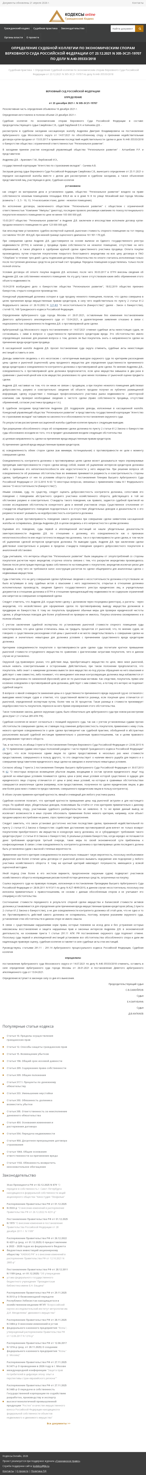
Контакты (137, 2)
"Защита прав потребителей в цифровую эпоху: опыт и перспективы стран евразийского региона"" (37, 1373)
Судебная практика (45, 28)
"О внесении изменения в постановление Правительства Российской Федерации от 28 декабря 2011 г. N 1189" (37, 1227)
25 (4, 748)
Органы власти (13, 37)
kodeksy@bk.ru (41, 1466)
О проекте (32, 37)
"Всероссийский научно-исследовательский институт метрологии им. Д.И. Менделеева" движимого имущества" (37, 1305)
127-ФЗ (54, 305)
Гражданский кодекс (17, 28)
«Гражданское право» (67, 1461)
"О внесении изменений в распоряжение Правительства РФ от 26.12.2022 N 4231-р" (37, 1210)
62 (7, 771)
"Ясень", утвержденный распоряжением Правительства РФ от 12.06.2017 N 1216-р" (37, 1330)
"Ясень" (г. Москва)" (37, 1351)
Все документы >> (58, 1426)
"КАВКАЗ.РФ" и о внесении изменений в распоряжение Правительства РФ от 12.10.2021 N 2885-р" (37, 1253)
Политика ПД (38, 1471)
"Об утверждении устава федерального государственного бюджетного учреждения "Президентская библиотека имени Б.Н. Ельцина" (37, 1280)
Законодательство (72, 28)
